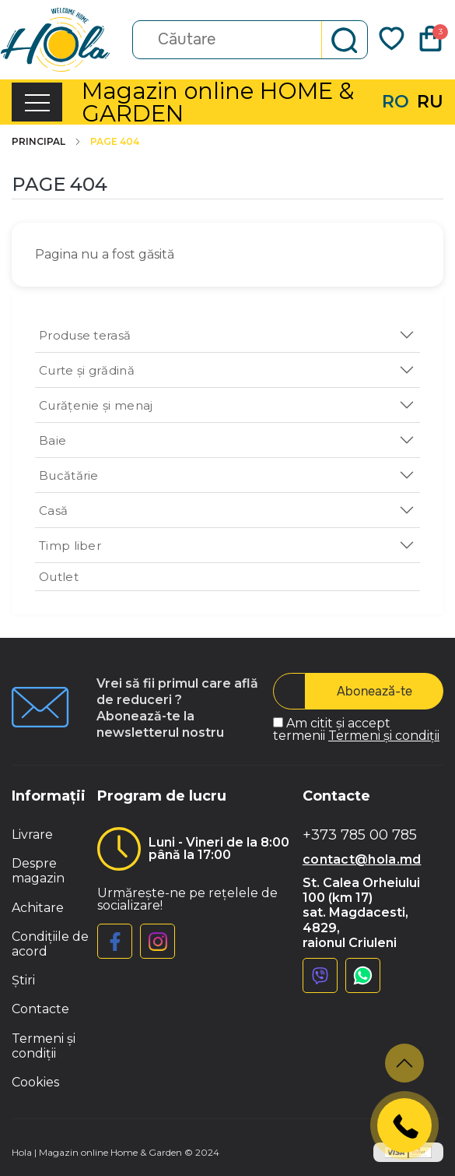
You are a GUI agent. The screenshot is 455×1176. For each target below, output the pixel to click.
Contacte (40, 1009)
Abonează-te (374, 691)
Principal (47, 141)
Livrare (32, 834)
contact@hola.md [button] (362, 859)
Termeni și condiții (383, 735)
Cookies (35, 1082)
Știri (23, 980)
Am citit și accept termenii (356, 729)
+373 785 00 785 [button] (360, 835)
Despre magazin (38, 871)
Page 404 (114, 141)
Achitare (38, 907)
